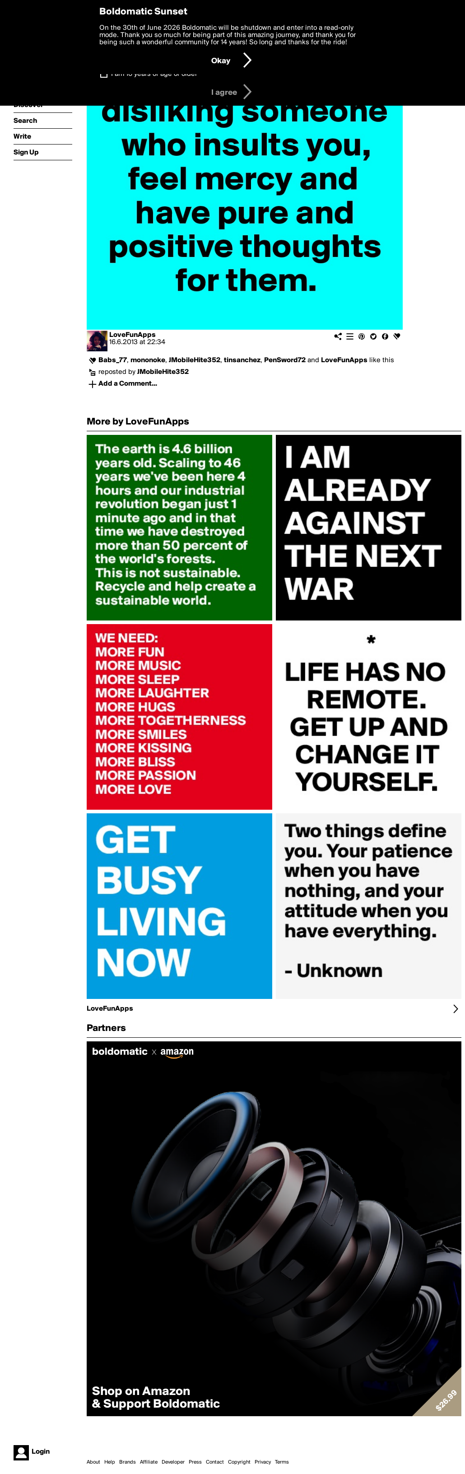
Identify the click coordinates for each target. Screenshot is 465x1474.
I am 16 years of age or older (154, 74)
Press (195, 1462)
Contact (215, 1462)
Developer (173, 1462)
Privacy (263, 1462)
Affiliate (149, 1462)
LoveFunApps (132, 335)
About (93, 1462)
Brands (127, 1462)
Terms (282, 1462)
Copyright (239, 1462)
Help (109, 1462)
